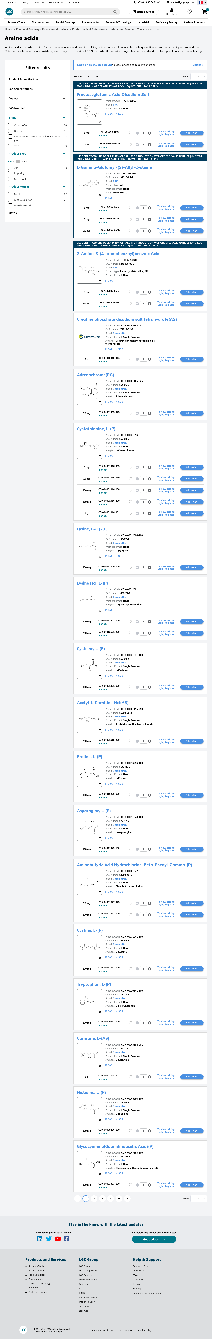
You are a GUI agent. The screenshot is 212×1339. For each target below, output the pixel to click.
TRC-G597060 (128, 173)
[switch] (17, 161)
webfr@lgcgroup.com (182, 2)
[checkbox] (10, 125)
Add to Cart (191, 132)
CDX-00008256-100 (132, 1098)
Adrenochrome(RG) (95, 374)
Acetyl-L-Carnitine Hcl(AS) (103, 702)
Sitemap (137, 1288)
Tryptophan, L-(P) (94, 984)
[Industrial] (26, 1288)
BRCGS (82, 1292)
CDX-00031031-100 (132, 655)
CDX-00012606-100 (132, 535)
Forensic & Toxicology (39, 1283)
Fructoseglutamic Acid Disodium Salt (113, 94)
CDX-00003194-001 (132, 1044)
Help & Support (56, 2)
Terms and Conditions (102, 1330)
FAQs (135, 1275)
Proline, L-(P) (89, 756)
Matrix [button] (37, 213)
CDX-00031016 (129, 435)
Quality (25, 2)
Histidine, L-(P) (91, 1092)
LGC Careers (85, 1275)
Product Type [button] (37, 153)
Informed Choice (88, 1297)
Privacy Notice (125, 1330)
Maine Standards (88, 1279)
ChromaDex (120, 333)
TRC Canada (85, 1306)
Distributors (139, 1279)
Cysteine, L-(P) (91, 648)
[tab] (37, 79)
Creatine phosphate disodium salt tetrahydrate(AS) (127, 319)
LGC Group (85, 1266)
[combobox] (70, 11)
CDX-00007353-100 (132, 1152)
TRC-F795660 (128, 100)
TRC (115, 104)
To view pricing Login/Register (166, 133)
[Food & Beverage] (26, 1275)
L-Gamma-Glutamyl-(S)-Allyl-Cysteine (114, 167)
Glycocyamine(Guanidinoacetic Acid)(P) (115, 1146)
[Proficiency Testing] (26, 1292)
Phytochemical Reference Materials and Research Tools (108, 29)
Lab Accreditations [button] (37, 89)
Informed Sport (87, 1301)
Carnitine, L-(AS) (93, 1038)
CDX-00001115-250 (132, 709)
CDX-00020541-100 (132, 990)
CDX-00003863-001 (132, 325)
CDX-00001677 (129, 871)
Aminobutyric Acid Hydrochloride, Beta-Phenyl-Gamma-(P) (134, 864)
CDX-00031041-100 (132, 936)
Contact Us (138, 1270)
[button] (149, 133)
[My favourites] (189, 12)
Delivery (137, 1283)
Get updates (151, 1239)
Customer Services (142, 1266)
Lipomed (84, 1310)
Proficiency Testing (38, 1291)
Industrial (34, 1287)
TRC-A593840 (129, 260)
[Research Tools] (26, 1266)
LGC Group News (88, 1270)
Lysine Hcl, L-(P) (92, 583)
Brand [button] (37, 117)
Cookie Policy (144, 1330)
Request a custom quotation (148, 1292)
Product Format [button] (37, 186)
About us (11, 2)
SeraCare (84, 1283)
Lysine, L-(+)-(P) (92, 529)
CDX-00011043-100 (132, 817)
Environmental (36, 1279)
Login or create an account (94, 64)
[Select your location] (202, 2)
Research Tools (36, 1266)
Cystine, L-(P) (90, 930)
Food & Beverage (37, 1274)
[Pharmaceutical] (26, 1270)
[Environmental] (26, 1279)
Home (8, 29)
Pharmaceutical (37, 1270)
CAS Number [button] (37, 108)
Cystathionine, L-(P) (96, 428)
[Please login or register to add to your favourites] (130, 133)
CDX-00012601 (129, 589)
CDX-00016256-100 (132, 763)
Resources (39, 2)
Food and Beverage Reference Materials (42, 29)
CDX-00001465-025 (132, 381)
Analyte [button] (37, 98)
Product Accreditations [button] (37, 79)
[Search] (115, 12)
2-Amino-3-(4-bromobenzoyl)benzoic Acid (118, 253)
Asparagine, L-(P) (94, 810)
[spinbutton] (143, 133)
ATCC (81, 1288)
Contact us (74, 2)
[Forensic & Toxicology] (26, 1283)
